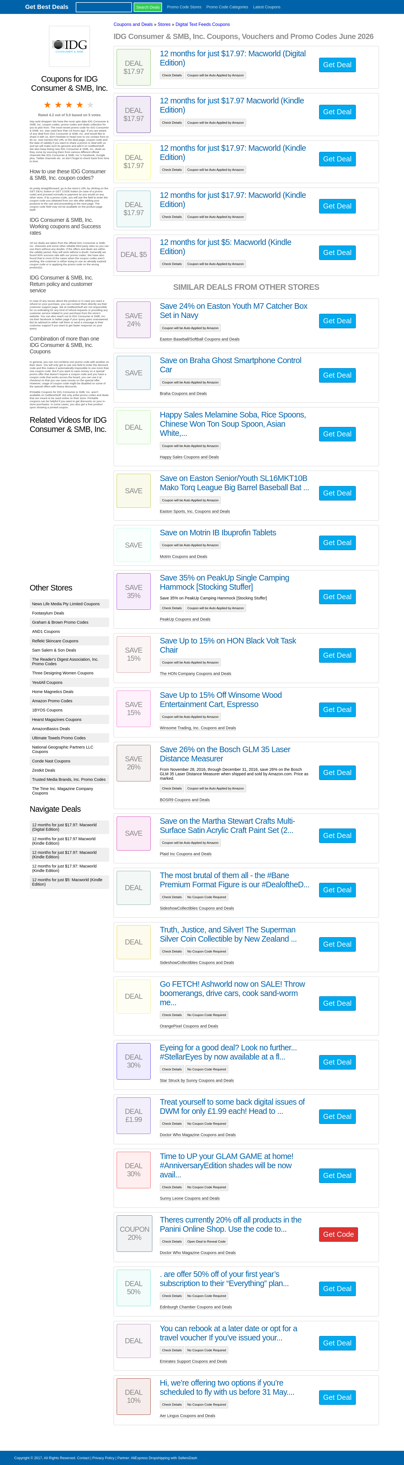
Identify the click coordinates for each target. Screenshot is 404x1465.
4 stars (80, 104)
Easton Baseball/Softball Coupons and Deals (199, 339)
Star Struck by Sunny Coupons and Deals (197, 1080)
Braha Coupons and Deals (183, 393)
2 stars (58, 104)
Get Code (338, 1234)
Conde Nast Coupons (51, 761)
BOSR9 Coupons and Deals (185, 800)
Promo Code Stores (184, 7)
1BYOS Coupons (47, 710)
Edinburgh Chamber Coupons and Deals (196, 1307)
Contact (83, 1458)
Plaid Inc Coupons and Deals (186, 854)
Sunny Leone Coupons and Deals (190, 1198)
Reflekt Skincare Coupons (55, 641)
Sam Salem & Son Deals (54, 650)
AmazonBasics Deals (51, 729)
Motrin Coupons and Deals (183, 556)
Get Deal (337, 65)
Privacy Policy (103, 1458)
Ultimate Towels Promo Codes (58, 738)
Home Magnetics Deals (53, 691)
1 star (48, 104)
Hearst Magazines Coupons (57, 719)
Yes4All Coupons (47, 682)
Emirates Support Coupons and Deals (193, 1361)
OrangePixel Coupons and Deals (189, 1026)
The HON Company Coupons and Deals (195, 673)
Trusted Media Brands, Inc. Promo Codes (69, 779)
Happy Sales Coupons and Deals (189, 457)
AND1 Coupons (46, 631)
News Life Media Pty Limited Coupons (66, 604)
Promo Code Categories (227, 7)
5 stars (90, 104)
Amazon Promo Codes (52, 701)
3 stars (69, 104)
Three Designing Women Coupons (63, 673)
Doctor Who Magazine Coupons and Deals (198, 1135)
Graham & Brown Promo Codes (60, 622)
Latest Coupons (266, 7)
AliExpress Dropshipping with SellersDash (164, 1458)
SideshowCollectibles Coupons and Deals (197, 908)
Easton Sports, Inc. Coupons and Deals (195, 511)
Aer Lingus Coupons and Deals (187, 1415)
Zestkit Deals (43, 770)
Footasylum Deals (48, 613)
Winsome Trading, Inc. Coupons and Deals (198, 728)
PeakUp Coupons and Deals (185, 619)
